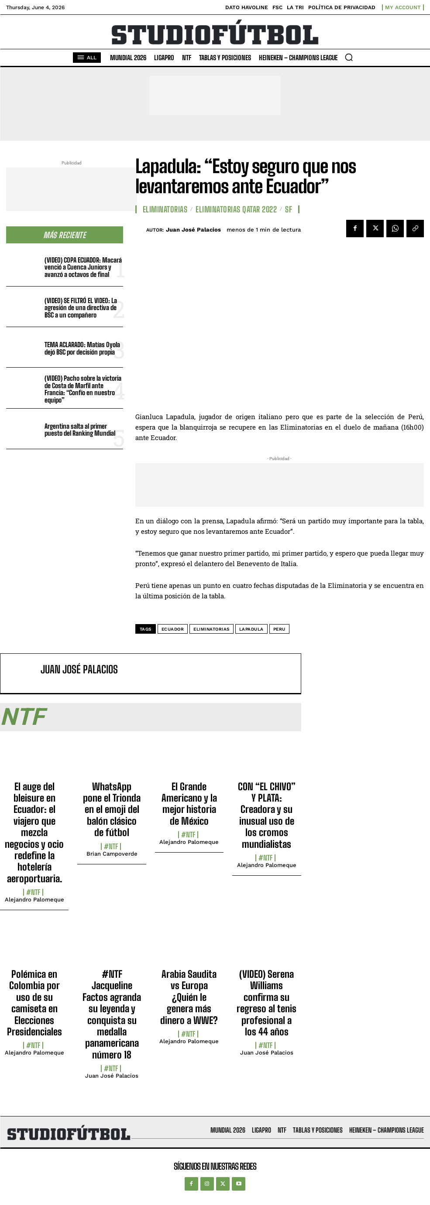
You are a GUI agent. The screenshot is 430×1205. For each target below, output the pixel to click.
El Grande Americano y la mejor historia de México (189, 804)
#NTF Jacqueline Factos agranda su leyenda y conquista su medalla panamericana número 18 (112, 1014)
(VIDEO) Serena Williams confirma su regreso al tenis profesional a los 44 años (266, 1003)
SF (288, 209)
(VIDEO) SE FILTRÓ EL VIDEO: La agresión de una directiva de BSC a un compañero (81, 308)
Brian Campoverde (112, 853)
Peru (279, 629)
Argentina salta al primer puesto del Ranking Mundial (80, 429)
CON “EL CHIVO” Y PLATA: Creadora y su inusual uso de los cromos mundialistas (267, 815)
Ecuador (173, 629)
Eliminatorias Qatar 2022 (236, 209)
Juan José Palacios (193, 229)
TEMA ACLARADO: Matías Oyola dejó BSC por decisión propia (82, 348)
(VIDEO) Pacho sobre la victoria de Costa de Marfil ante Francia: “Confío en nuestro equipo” (83, 389)
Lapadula (251, 629)
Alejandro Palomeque (34, 899)
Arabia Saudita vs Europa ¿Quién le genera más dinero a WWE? (189, 997)
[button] (349, 57)
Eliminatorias (165, 209)
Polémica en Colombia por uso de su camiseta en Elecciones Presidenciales (34, 1003)
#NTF (33, 892)
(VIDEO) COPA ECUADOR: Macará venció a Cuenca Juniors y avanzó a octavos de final (83, 267)
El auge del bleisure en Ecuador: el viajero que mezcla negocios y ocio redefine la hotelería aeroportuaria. (34, 832)
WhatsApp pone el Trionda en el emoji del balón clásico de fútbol (112, 810)
